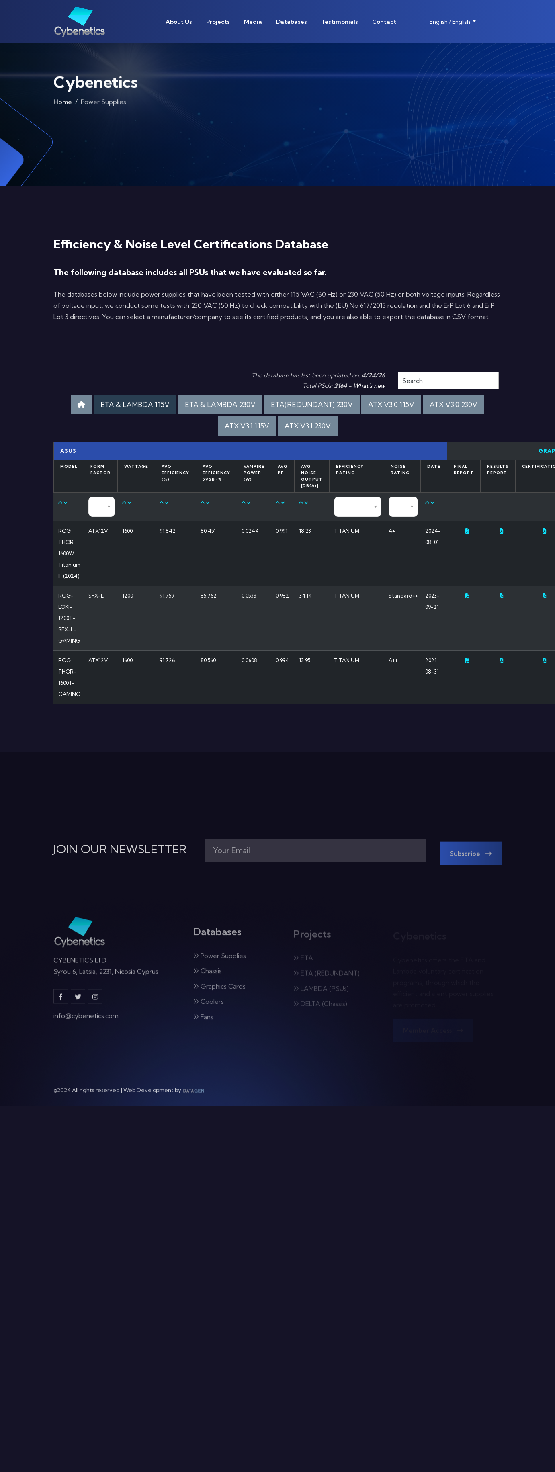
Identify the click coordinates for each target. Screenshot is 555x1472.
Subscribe (471, 858)
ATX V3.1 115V (247, 426)
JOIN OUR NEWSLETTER (119, 849)
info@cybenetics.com (86, 1021)
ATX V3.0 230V (453, 404)
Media (253, 21)
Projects (218, 21)
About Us (179, 21)
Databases (291, 21)
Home (62, 104)
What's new (369, 385)
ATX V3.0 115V (391, 404)
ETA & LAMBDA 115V (135, 404)
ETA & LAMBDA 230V (220, 404)
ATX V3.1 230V (308, 426)
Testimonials (339, 21)
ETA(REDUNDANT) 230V (312, 404)
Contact (384, 21)
